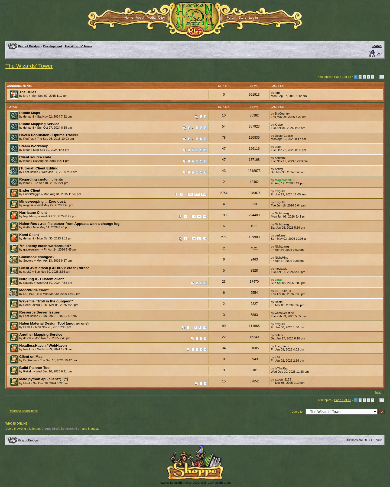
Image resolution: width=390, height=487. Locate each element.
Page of (342, 76)
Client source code (35, 157)
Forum (231, 17)
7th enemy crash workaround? (45, 246)
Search (377, 46)
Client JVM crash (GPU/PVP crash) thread (54, 268)
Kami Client (29, 235)
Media (151, 17)
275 (197, 194)
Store (242, 17)
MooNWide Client (33, 290)
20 (204, 216)
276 (204, 194)
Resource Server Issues (39, 312)
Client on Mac (31, 357)
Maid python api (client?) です (44, 379)
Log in (253, 17)
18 (381, 76)
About (140, 17)
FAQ (379, 53)
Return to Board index (23, 410)
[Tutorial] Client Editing (38, 168)
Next (378, 392)
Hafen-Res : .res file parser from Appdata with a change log (69, 224)
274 (190, 194)
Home (129, 17)
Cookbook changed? (36, 257)
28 (204, 238)
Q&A (161, 17)
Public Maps (29, 113)
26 (193, 238)
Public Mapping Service (39, 124)
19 (199, 216)
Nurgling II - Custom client (41, 279)
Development (52, 46)
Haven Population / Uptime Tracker (48, 135)
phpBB (178, 482)
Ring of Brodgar (29, 46)
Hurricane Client (33, 213)
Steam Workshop (33, 146)
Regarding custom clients (41, 179)
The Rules (27, 92)
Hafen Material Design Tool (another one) (54, 323)
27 (199, 238)
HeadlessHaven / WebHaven (43, 345)
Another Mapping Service (40, 334)
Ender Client (29, 190)
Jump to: (297, 411)
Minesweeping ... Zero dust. (42, 201)
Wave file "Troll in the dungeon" (46, 301)
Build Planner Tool (35, 368)
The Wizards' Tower (78, 46)
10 (204, 327)
